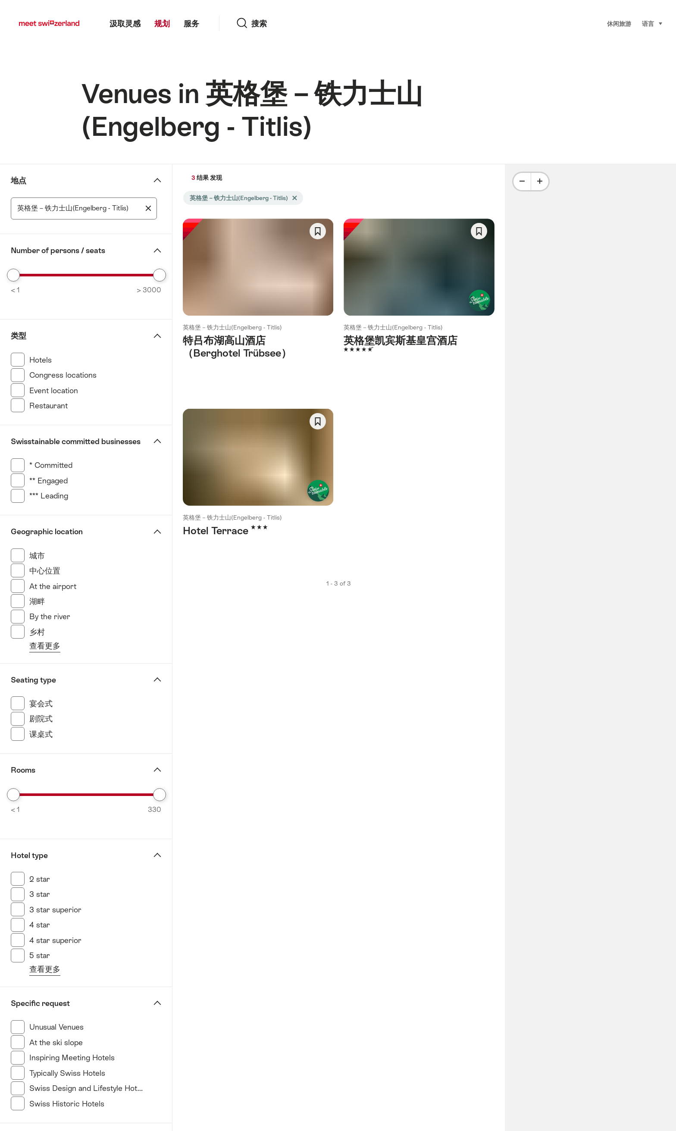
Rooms (23, 770)
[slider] (13, 275)
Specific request (40, 1003)
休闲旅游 (619, 23)
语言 (652, 23)
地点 (18, 180)
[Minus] (522, 181)
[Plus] (539, 181)
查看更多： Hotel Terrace (258, 481)
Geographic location (47, 531)
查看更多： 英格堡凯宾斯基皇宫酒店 (419, 297)
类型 (18, 336)
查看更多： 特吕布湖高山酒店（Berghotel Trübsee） (258, 303)
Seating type (33, 680)
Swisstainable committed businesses (76, 441)
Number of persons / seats (58, 250)
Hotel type (29, 855)
